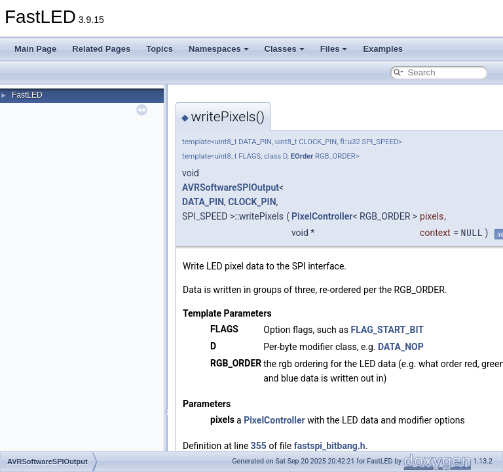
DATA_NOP (401, 347)
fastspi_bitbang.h (329, 446)
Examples (383, 49)
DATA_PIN (203, 202)
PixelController (322, 216)
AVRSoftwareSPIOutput (230, 187)
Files (334, 49)
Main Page (35, 49)
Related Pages (101, 49)
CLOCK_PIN (252, 202)
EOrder (302, 156)
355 (259, 446)
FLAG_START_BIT (387, 329)
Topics (159, 49)
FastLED (27, 95)
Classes (285, 49)
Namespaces (219, 49)
